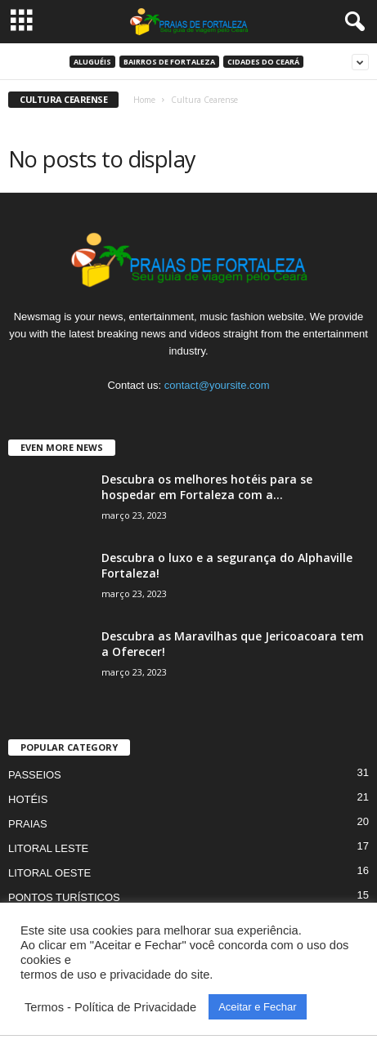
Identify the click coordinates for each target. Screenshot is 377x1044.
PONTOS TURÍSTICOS (64, 897)
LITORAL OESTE (49, 873)
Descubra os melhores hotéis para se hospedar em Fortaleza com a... (206, 486)
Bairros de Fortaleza (169, 61)
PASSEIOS (34, 775)
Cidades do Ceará (263, 61)
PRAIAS (27, 824)
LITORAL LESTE (48, 848)
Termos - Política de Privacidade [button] (110, 1007)
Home (144, 99)
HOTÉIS (27, 799)
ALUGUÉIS (92, 61)
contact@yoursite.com (217, 385)
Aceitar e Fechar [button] (257, 1007)
